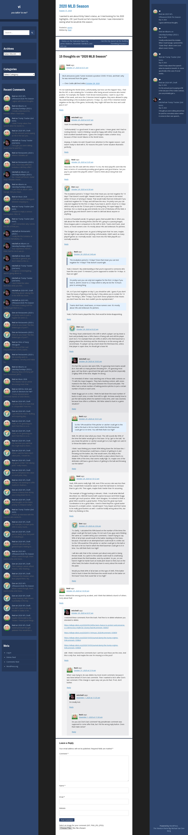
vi (19, 6)
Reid (69, 30)
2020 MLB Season (74, 6)
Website (62, 808)
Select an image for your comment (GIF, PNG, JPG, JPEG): (81, 825)
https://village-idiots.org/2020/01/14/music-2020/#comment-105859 (90, 633)
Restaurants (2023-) (26, 153)
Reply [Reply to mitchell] (66, 152)
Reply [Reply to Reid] (61, 110)
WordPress (173, 826)
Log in (8, 653)
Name (62, 786)
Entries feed (11, 657)
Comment (63, 754)
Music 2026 (22, 197)
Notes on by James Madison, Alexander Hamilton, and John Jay (76, 43)
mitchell (162, 102)
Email (62, 797)
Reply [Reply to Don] (66, 244)
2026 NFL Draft (24, 130)
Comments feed (12, 662)
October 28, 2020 (93, 83)
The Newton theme (161, 828)
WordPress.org (12, 666)
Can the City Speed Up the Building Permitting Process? (114, 42)
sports (69, 27)
